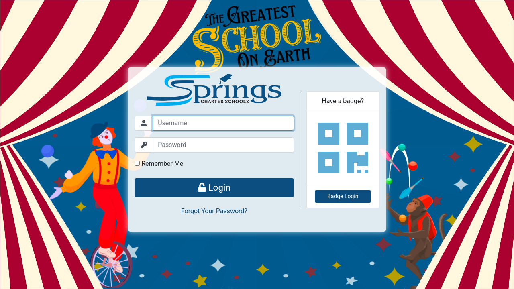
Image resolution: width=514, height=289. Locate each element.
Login (214, 187)
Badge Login (343, 196)
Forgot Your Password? (214, 211)
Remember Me (159, 163)
